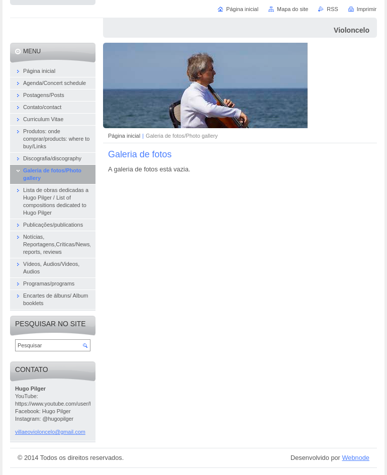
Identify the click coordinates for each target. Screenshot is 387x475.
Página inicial (124, 136)
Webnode (355, 457)
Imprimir (366, 9)
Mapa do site (292, 9)
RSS (332, 9)
